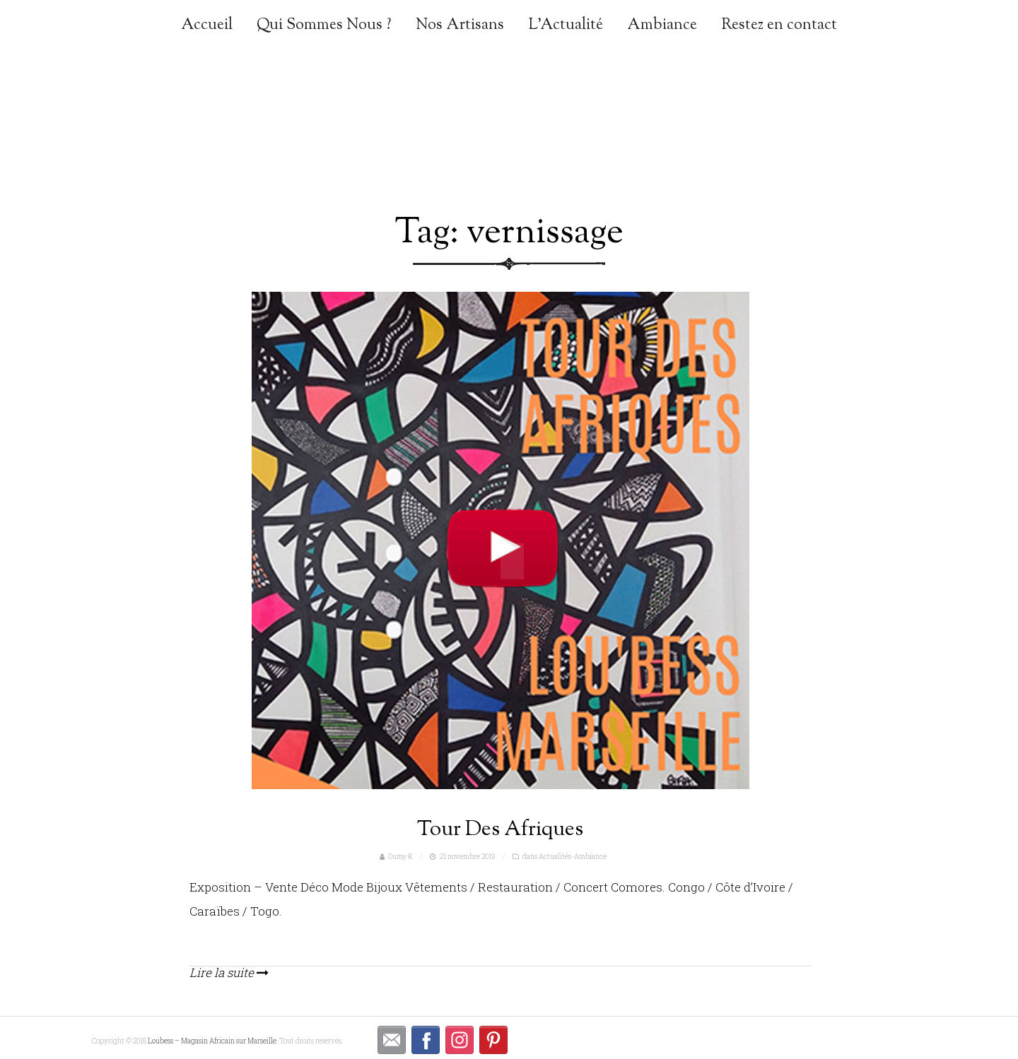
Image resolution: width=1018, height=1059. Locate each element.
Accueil (207, 25)
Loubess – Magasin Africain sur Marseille (212, 1041)
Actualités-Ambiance (573, 856)
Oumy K (400, 856)
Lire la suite (229, 972)
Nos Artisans (460, 25)
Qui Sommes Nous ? (324, 25)
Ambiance (662, 25)
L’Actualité (565, 25)
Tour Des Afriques (500, 830)
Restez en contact (779, 25)
